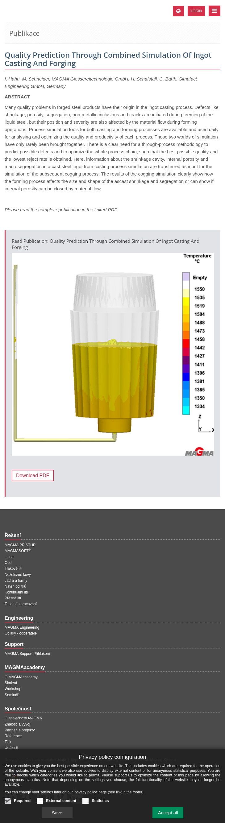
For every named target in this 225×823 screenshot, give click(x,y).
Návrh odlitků (15, 586)
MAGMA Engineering (22, 627)
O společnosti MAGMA (23, 718)
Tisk (8, 742)
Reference (13, 736)
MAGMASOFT (18, 551)
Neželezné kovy (18, 575)
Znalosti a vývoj (17, 724)
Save (57, 816)
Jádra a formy (16, 580)
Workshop (13, 689)
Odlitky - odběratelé (21, 633)
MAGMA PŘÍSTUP (20, 545)
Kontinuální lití (16, 592)
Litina (9, 557)
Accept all (168, 816)
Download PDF (32, 475)
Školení (11, 683)
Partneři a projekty (20, 730)
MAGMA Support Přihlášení (27, 653)
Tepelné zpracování (21, 604)
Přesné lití (13, 598)
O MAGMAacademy (21, 677)
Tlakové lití (13, 568)
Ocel (8, 562)
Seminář (12, 695)
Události (11, 748)
